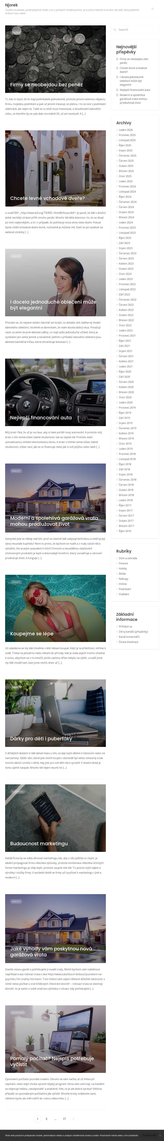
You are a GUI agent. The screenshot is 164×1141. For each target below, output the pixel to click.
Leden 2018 (126, 500)
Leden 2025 (126, 181)
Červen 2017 (126, 515)
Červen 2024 (126, 207)
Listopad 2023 (127, 233)
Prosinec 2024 (127, 186)
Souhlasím (149, 1135)
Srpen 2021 (125, 351)
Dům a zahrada (128, 558)
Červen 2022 (126, 305)
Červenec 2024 (127, 202)
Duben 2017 (126, 521)
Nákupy (16, 137)
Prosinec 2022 (127, 284)
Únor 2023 (125, 274)
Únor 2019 (125, 443)
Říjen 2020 (125, 371)
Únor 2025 (125, 176)
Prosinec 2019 (127, 407)
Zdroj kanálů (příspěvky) (133, 631)
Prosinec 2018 (127, 454)
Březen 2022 (126, 320)
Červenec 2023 (127, 253)
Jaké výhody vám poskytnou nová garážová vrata (51, 951)
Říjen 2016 (125, 531)
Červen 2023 (126, 258)
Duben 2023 (126, 269)
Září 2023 (124, 243)
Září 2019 (124, 418)
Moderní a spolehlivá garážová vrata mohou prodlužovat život (54, 521)
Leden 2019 (126, 449)
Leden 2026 (126, 130)
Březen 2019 (126, 438)
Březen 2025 (126, 171)
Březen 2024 (126, 217)
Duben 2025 (126, 166)
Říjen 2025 (125, 145)
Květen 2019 (126, 433)
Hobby (123, 568)
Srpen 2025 (125, 150)
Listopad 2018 (127, 459)
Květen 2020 (126, 387)
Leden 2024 (126, 222)
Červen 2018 (126, 485)
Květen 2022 (126, 310)
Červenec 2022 (127, 299)
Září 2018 (124, 469)
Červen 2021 (126, 356)
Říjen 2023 (125, 238)
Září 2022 (124, 294)
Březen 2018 (126, 495)
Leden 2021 (126, 366)
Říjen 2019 (125, 413)
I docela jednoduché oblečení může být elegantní (53, 305)
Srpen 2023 (125, 248)
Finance (16, 33)
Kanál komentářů (129, 637)
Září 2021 (124, 346)
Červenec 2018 (127, 479)
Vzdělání (124, 594)
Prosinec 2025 (127, 135)
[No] (160, 1135)
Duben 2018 (126, 490)
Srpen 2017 (125, 510)
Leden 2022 (126, 330)
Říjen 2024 (125, 196)
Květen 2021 (126, 361)
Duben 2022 (126, 315)
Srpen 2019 (125, 423)
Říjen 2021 (125, 341)
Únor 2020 (125, 397)
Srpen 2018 (125, 474)
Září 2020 (124, 377)
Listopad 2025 (127, 140)
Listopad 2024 (127, 191)
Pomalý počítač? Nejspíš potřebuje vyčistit (52, 1061)
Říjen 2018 (125, 464)
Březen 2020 (126, 392)
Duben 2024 (126, 212)
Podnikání (17, 366)
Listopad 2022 (127, 289)
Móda (122, 573)
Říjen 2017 (125, 505)
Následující (73, 1119)
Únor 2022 (125, 325)
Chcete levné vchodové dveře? (47, 198)
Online (123, 584)
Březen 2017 (126, 526)
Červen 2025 (126, 160)
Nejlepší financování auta (41, 417)
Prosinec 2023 (127, 227)
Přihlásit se (125, 626)
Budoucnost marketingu (39, 843)
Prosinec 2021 (127, 335)
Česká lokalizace (128, 642)
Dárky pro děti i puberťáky (41, 738)
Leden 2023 (126, 279)
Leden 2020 (126, 402)
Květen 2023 (126, 263)
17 (64, 1119)
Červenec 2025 (127, 155)
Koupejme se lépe (31, 633)
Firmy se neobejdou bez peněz (46, 84)
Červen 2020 (126, 382)
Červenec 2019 (127, 428)
